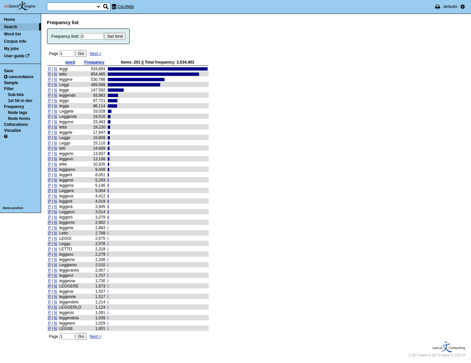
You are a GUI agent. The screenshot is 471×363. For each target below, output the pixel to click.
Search (10, 27)
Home (9, 19)
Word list (12, 34)
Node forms (19, 118)
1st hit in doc (20, 100)
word (70, 62)
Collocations (16, 124)
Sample (11, 82)
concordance (19, 77)
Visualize (12, 130)
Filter (9, 88)
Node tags (17, 112)
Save (8, 71)
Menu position (13, 208)
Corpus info (15, 41)
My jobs (11, 48)
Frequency (14, 106)
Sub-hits (16, 94)
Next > (95, 53)
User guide (14, 56)
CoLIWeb (125, 6)
